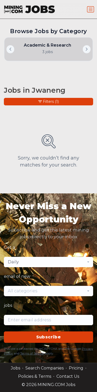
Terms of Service (32, 353)
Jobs (15, 368)
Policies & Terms (34, 376)
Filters (48, 101)
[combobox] (48, 262)
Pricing (76, 368)
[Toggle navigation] (90, 9)
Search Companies (44, 368)
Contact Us (67, 376)
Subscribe (48, 337)
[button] (87, 49)
